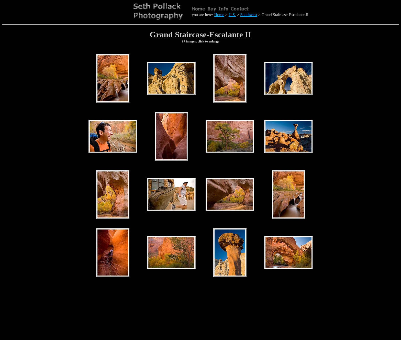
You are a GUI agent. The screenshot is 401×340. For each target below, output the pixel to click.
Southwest (248, 15)
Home (219, 15)
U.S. (232, 15)
